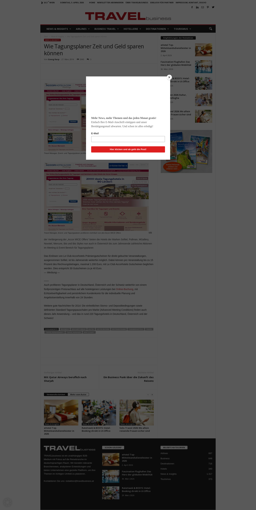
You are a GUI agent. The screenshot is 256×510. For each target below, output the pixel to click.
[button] (7, 502)
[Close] (169, 77)
